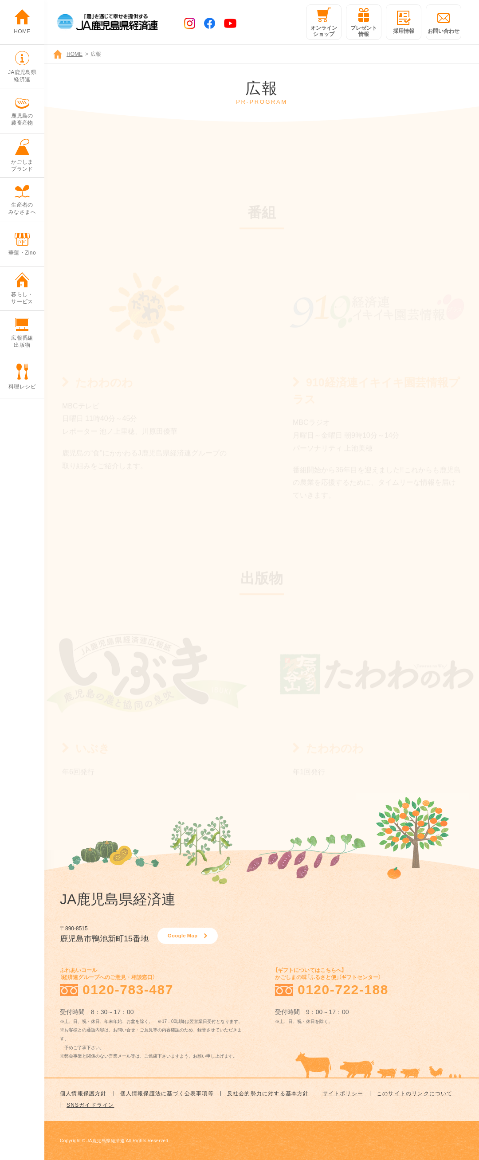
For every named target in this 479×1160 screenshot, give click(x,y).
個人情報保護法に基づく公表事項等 (167, 1093)
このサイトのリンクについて (415, 1093)
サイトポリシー (342, 1093)
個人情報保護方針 (83, 1093)
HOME (74, 54)
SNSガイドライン (90, 1105)
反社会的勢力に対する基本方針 (268, 1093)
